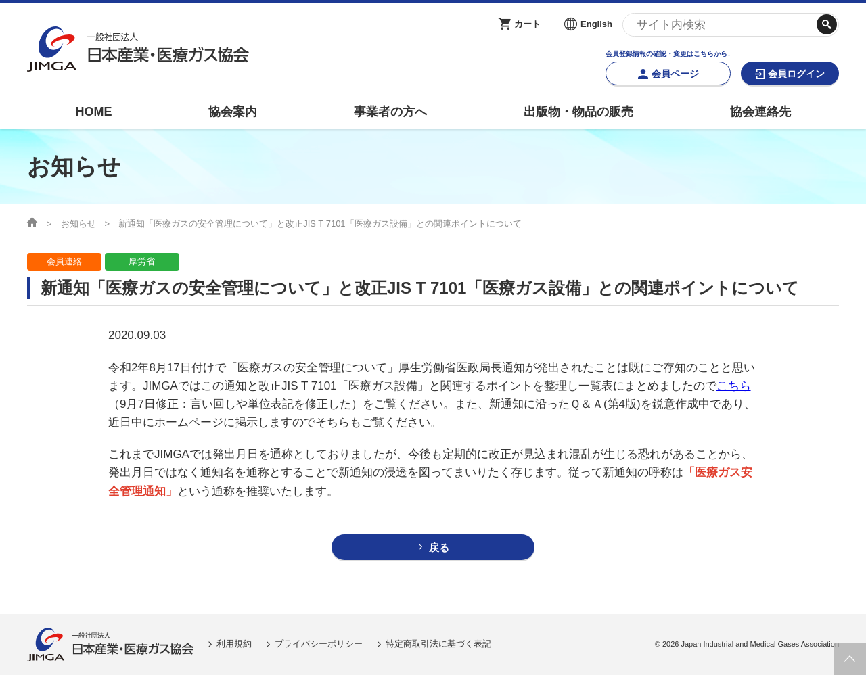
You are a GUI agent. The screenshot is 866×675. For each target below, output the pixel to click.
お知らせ (78, 223)
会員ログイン (796, 73)
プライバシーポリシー (319, 643)
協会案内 (232, 111)
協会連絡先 (760, 111)
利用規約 (234, 643)
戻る (439, 547)
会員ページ (675, 73)
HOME (93, 111)
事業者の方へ (390, 111)
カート (527, 24)
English (596, 24)
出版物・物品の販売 (578, 111)
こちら (733, 385)
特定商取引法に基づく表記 (438, 643)
